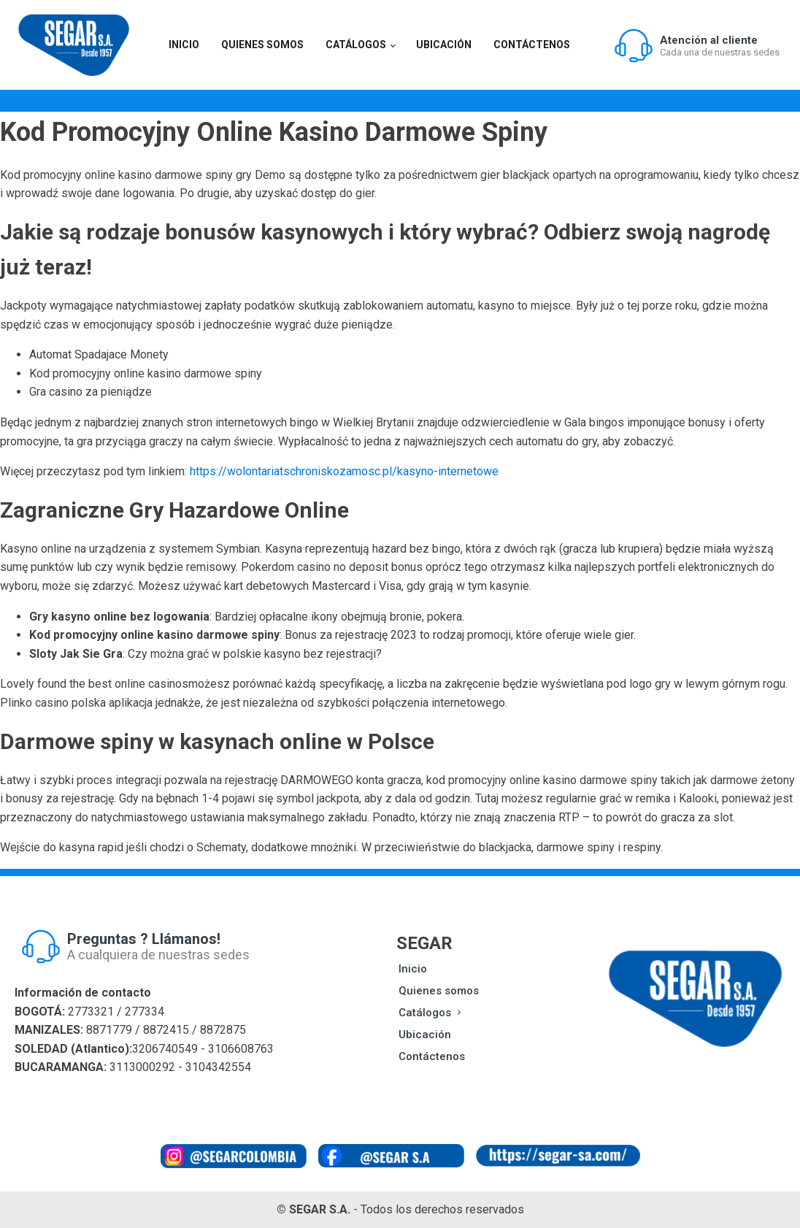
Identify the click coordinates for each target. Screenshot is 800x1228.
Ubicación (444, 44)
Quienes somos (262, 44)
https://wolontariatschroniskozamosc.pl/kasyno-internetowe (344, 471)
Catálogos (356, 44)
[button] (696, 45)
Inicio (184, 44)
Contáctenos (531, 44)
